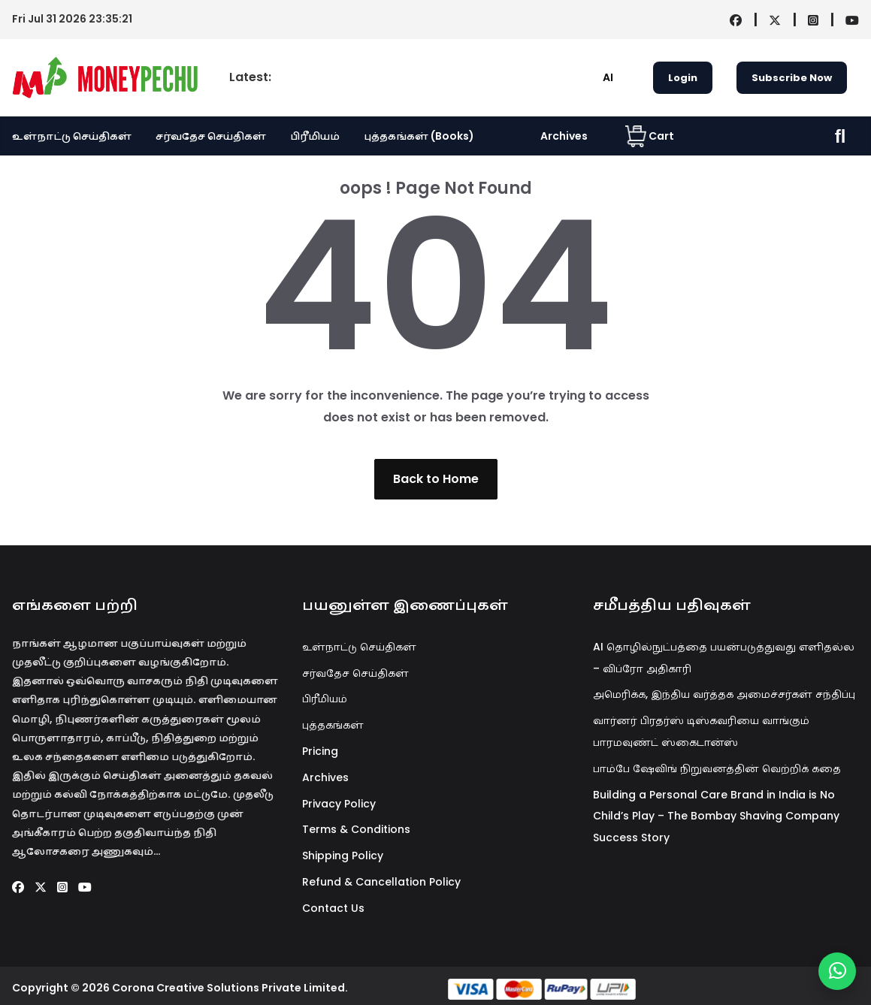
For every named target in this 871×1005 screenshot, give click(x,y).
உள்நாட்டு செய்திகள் (72, 135)
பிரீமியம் (315, 135)
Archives (564, 135)
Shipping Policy (342, 855)
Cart (649, 135)
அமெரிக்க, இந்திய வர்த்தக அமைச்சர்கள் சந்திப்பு (724, 694)
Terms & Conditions (356, 829)
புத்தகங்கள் (333, 724)
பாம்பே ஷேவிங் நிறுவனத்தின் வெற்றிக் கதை (717, 768)
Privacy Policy (339, 803)
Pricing (320, 751)
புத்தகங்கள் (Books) (419, 135)
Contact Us (333, 908)
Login (682, 78)
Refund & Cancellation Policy (381, 881)
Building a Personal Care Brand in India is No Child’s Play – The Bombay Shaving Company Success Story (716, 816)
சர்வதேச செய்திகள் (211, 135)
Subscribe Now (792, 78)
